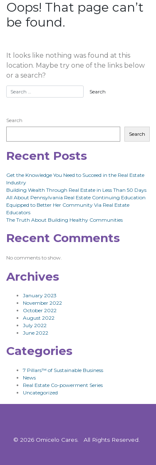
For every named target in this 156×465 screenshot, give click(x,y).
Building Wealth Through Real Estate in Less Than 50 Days (76, 190)
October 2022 (40, 310)
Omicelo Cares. (57, 439)
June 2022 (35, 333)
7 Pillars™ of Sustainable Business (63, 370)
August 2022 (38, 318)
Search (14, 120)
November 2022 (42, 303)
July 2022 (35, 325)
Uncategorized (40, 392)
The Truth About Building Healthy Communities (64, 220)
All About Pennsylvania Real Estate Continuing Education (76, 197)
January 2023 (40, 295)
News (29, 377)
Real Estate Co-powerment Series (63, 385)
